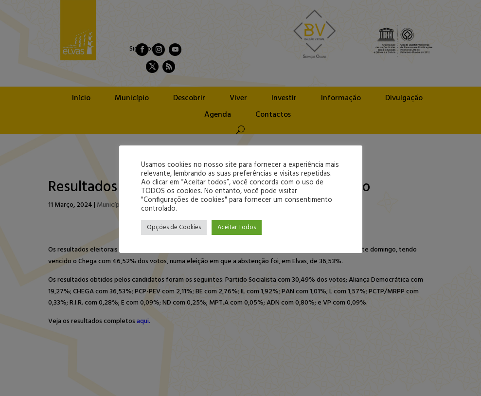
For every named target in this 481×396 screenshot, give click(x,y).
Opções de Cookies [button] (174, 227)
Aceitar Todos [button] (236, 227)
